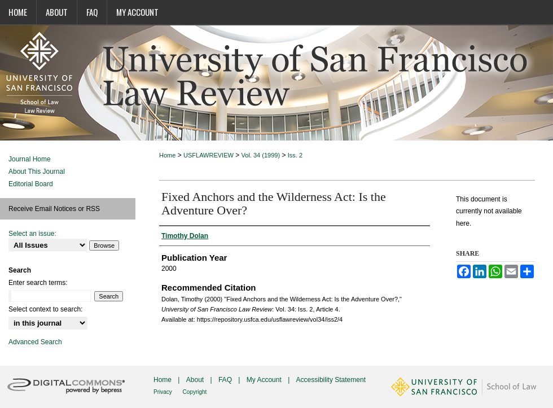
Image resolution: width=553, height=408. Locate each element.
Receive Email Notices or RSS (54, 209)
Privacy (163, 392)
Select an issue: (32, 234)
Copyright (195, 392)
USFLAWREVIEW (208, 155)
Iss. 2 (295, 155)
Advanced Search (35, 342)
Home (167, 155)
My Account (265, 380)
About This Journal (36, 172)
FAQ (226, 380)
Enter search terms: (38, 283)
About (196, 380)
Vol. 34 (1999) (261, 155)
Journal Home (29, 159)
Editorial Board (30, 184)
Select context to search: (45, 309)
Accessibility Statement (331, 380)
